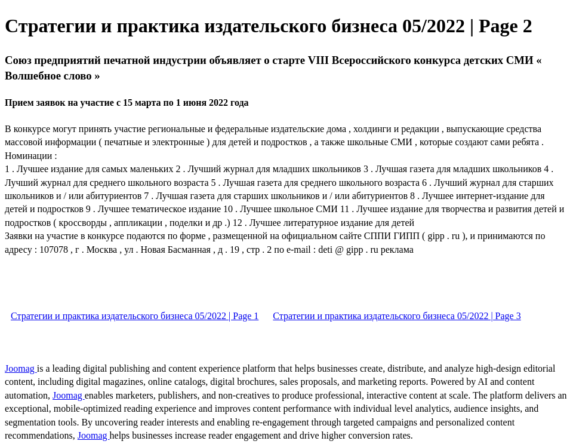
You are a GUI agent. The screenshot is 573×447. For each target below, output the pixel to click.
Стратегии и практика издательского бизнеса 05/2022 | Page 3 (396, 316)
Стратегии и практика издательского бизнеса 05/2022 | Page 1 (134, 316)
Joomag (21, 368)
